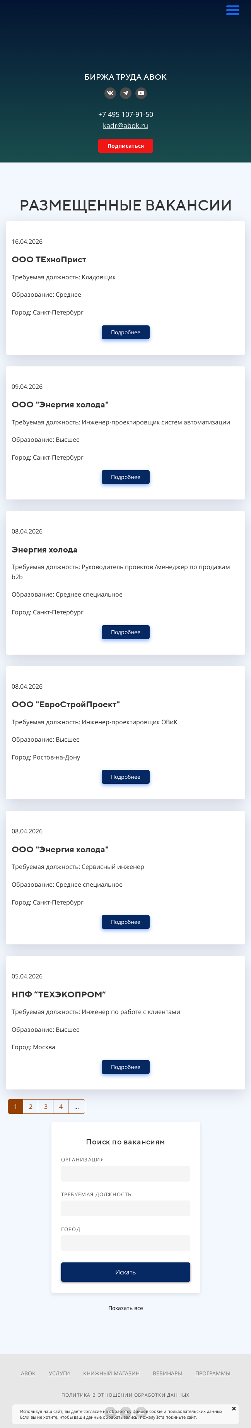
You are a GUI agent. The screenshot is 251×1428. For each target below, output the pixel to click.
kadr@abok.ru (125, 125)
